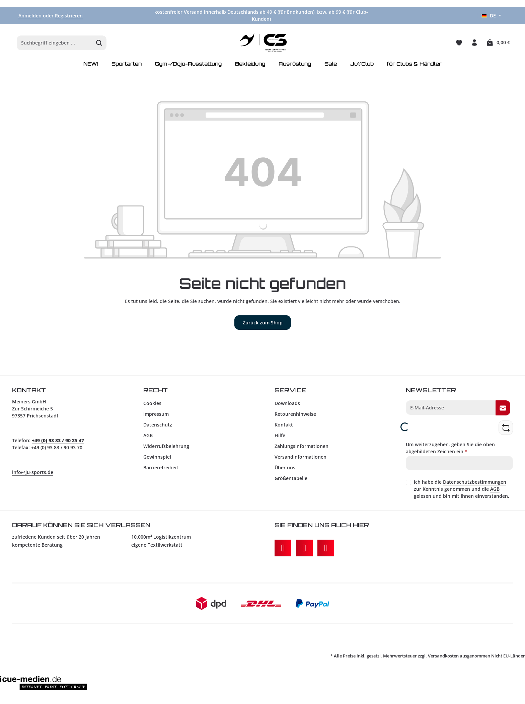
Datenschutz (157, 426)
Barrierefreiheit (160, 469)
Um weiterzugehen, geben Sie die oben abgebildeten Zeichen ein (450, 449)
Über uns (285, 469)
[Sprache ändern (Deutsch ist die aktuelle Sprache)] (491, 15)
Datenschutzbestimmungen (474, 483)
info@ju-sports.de (32, 473)
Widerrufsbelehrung (166, 447)
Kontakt (284, 426)
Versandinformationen (300, 458)
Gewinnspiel (157, 458)
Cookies (152, 404)
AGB (148, 437)
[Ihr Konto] (474, 43)
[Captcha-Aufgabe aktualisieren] (506, 429)
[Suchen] (99, 43)
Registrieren (69, 15)
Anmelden (30, 15)
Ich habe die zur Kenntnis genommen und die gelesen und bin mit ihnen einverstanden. (461, 490)
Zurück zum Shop (263, 324)
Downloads (287, 404)
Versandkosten (443, 657)
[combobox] (54, 43)
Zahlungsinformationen (301, 447)
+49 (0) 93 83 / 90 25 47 (58, 442)
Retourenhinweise (295, 415)
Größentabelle (291, 479)
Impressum (156, 415)
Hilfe (280, 437)
